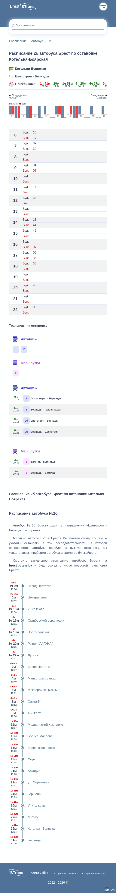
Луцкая (23, 655)
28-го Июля (26, 609)
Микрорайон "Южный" (34, 690)
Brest (14, 6)
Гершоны (25, 794)
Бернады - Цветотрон (35, 431)
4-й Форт (25, 713)
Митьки (23, 817)
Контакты (74, 873)
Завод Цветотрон (31, 586)
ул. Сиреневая (29, 782)
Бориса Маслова (31, 736)
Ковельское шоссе (32, 747)
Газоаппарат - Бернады (36, 398)
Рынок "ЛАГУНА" (31, 643)
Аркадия (24, 771)
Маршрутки (26, 363)
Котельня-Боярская (30, 68)
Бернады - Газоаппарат (36, 409)
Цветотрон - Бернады (32, 76)
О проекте (60, 873)
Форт (22, 759)
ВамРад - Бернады (33, 461)
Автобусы (25, 339)
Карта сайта (39, 872)
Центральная (28, 597)
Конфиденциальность (94, 873)
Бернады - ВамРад (33, 472)
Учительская (27, 805)
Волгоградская (29, 632)
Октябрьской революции (36, 620)
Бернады (25, 840)
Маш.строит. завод (32, 678)
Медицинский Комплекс (36, 724)
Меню (103, 6)
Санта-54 (25, 701)
